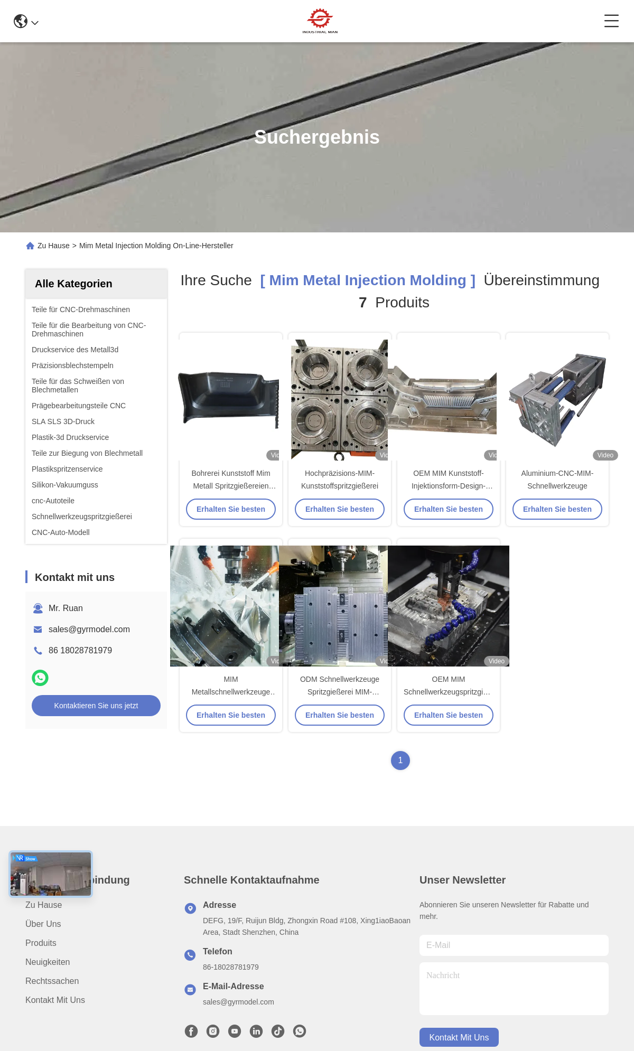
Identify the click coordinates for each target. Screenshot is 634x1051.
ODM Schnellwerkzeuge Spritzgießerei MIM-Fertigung (339, 692)
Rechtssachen (52, 981)
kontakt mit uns (459, 1037)
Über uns (43, 923)
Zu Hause (54, 245)
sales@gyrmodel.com (89, 629)
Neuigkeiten (47, 962)
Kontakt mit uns (55, 1000)
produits (41, 943)
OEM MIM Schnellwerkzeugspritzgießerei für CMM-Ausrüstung (454, 692)
